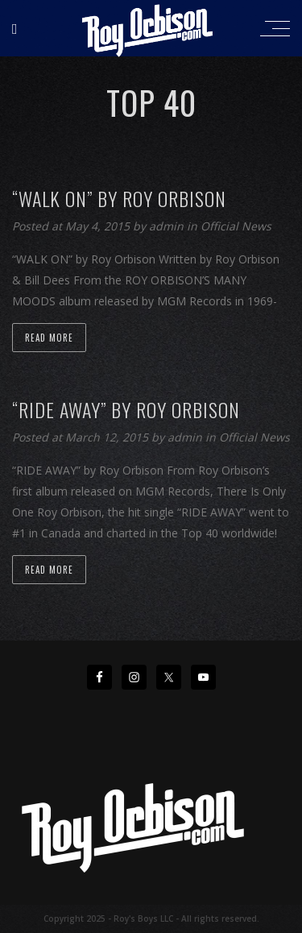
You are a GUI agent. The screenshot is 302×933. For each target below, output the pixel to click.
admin (168, 226)
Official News (236, 226)
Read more (49, 337)
